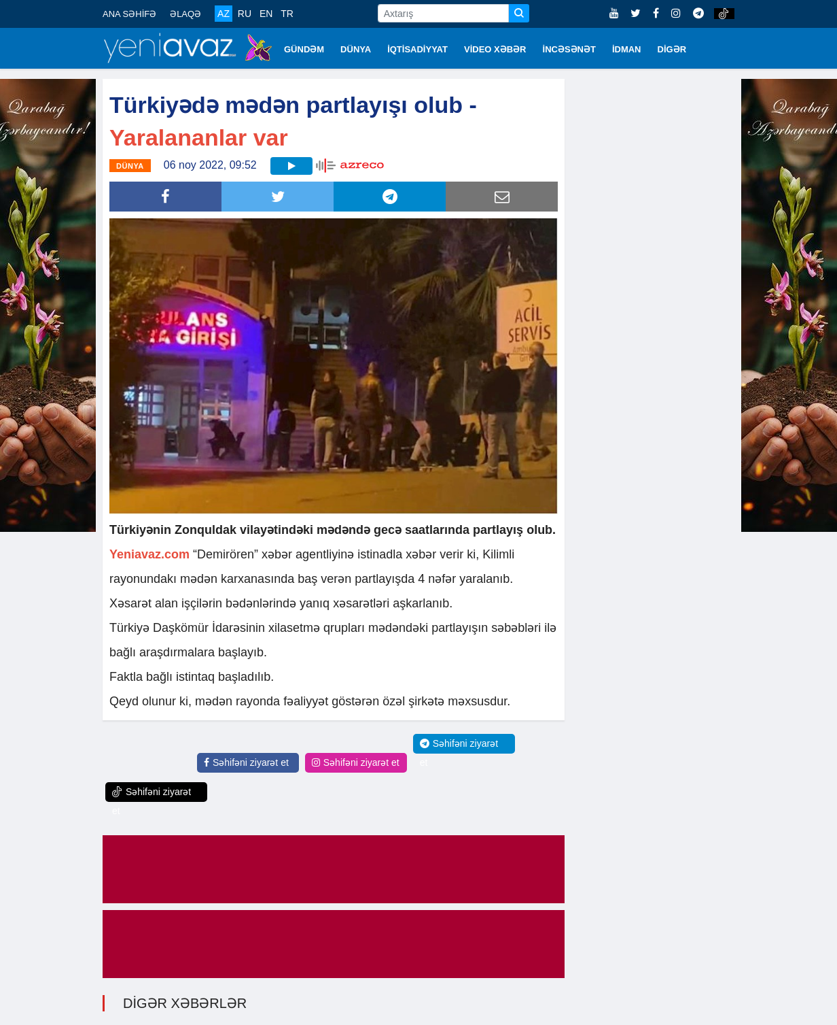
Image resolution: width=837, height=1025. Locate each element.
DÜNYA (355, 49)
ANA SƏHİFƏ (129, 14)
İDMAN (626, 49)
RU (244, 13)
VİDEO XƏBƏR (495, 49)
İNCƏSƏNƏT (569, 49)
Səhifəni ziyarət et (246, 762)
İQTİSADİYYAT (417, 49)
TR (287, 13)
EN (266, 13)
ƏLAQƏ (185, 14)
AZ (223, 13)
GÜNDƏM (304, 49)
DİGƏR (672, 49)
